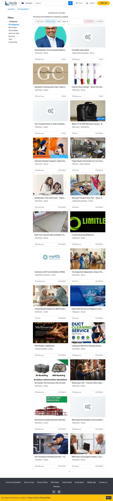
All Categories (14, 25)
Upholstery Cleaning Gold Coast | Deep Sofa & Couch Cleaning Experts (61, 87)
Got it (108, 497)
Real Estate (13, 27)
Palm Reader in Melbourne (44, 346)
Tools (79, 3)
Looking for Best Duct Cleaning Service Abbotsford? (91, 346)
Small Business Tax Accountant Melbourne (51, 50)
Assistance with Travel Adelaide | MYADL (50, 272)
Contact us (103, 482)
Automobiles (13, 30)
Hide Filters (40, 21)
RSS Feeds (55, 482)
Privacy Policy (42, 482)
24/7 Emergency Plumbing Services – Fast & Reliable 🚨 (56, 457)
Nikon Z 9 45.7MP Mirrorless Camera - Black (88, 124)
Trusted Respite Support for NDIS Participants (52, 309)
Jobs (10, 39)
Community (13, 42)
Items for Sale (14, 33)
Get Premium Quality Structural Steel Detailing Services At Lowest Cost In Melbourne (66, 420)
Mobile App (91, 482)
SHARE (99, 21)
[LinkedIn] (59, 492)
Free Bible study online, (80, 50)
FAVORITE (89, 21)
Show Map (50, 21)
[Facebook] (53, 492)
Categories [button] (13, 22)
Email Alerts (79, 482)
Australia (11, 9)
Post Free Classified (13, 482)
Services (12, 36)
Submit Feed (67, 482)
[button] (90, 3)
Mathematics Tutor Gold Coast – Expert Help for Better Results (58, 198)
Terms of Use (29, 482)
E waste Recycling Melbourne (83, 235)
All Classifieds (23, 9)
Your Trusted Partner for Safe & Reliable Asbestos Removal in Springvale (62, 124)
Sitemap (56, 487)
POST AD (103, 3)
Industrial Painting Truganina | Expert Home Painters (54, 161)
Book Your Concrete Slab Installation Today (51, 235)
